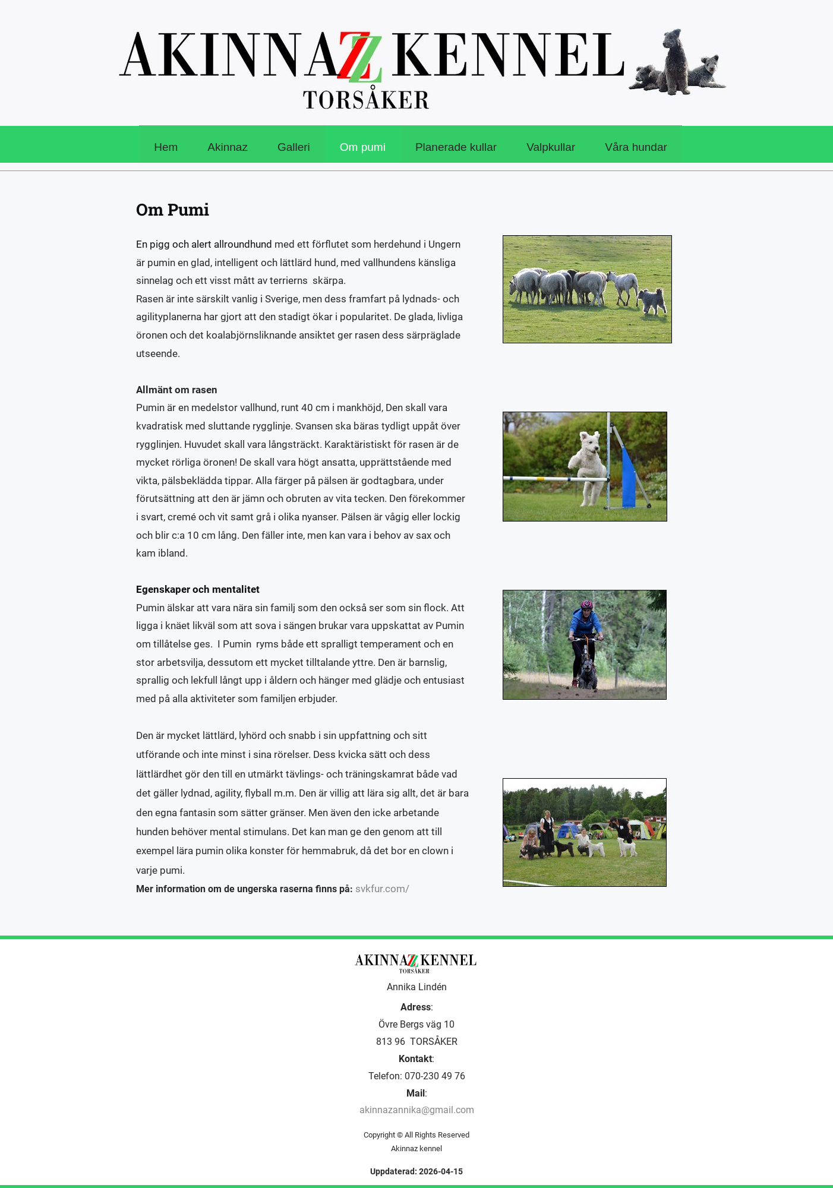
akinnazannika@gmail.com (416, 1110)
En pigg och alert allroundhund (205, 244)
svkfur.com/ (382, 889)
